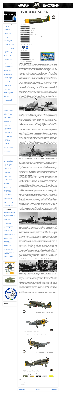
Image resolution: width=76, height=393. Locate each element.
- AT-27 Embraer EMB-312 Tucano (8, 47)
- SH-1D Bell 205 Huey (7, 241)
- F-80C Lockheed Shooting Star (8, 63)
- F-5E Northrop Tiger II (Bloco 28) (8, 59)
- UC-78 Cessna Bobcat (7, 151)
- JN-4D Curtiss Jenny (7, 129)
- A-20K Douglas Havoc (7, 29)
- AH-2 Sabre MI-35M (6, 211)
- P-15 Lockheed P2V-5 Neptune (8, 77)
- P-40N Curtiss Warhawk (7, 85)
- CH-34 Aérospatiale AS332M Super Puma (9, 215)
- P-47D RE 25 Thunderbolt (7, 88)
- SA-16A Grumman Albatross (8, 93)
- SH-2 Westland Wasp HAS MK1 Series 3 (9, 237)
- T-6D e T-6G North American (8, 136)
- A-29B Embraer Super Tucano (8, 36)
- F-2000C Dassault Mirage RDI (8, 67)
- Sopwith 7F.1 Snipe (6, 96)
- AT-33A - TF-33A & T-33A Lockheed (9, 48)
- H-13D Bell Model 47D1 (7, 216)
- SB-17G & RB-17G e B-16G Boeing (8, 92)
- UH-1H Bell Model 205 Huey (7, 248)
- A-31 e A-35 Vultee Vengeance (8, 37)
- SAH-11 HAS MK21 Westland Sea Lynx (9, 242)
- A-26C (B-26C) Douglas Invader (8, 32)
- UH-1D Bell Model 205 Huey (7, 246)
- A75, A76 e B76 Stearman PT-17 (8, 109)
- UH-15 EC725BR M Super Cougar (8, 253)
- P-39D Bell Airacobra (7, 81)
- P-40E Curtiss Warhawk (7, 82)
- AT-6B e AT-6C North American (8, 40)
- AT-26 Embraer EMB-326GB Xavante (9, 44)
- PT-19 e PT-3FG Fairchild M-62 (8, 132)
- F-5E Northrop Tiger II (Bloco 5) (8, 58)
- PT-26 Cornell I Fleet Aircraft (8, 133)
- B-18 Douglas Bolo (6, 51)
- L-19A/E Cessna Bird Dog (7, 70)
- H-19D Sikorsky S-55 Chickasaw (8, 220)
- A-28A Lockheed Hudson (7, 33)
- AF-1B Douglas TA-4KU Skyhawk (8, 110)
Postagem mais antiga (54, 389)
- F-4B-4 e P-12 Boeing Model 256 (8, 56)
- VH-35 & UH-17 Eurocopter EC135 (8, 257)
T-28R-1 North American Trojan (8, 100)
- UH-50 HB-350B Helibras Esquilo (8, 256)
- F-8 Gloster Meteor (6, 62)
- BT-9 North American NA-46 (8, 114)
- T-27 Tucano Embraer (7, 144)
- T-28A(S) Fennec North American (8, 147)
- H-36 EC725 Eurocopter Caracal (8, 222)
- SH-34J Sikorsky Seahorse (7, 245)
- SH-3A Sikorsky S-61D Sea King (8, 238)
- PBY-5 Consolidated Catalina (8, 73)
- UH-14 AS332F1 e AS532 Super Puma (9, 252)
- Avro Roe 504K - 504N (7, 113)
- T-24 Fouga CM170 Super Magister (8, 140)
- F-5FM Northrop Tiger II (7, 125)
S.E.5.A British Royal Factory (8, 99)
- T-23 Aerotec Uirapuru (7, 139)
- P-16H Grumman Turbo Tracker (8, 78)
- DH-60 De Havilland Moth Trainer (8, 117)
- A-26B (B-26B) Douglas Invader (8, 30)
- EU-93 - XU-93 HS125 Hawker (8, 55)
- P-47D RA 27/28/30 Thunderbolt (8, 89)
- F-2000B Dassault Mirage (7, 128)
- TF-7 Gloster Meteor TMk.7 (7, 135)
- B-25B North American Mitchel (8, 52)
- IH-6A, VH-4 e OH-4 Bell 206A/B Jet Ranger (9, 231)
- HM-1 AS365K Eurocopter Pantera (8, 226)
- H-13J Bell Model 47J (7, 219)
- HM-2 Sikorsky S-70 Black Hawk (8, 227)
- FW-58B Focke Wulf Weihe (7, 121)
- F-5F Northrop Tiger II (7, 124)
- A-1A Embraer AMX (6, 26)
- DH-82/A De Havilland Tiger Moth (8, 118)
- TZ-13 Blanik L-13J (6, 150)
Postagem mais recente (22, 389)
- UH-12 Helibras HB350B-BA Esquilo (8, 249)
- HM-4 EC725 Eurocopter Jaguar (8, 230)
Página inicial (38, 389)
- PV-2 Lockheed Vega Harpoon (8, 74)
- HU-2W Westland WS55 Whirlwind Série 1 (9, 234)
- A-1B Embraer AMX (6, 107)
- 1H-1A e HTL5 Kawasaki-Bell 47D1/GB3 (9, 212)
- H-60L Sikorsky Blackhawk (7, 223)
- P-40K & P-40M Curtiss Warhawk (8, 84)
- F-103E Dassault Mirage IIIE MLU (8, 66)
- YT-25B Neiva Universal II (7, 143)
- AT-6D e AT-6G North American (8, 41)
